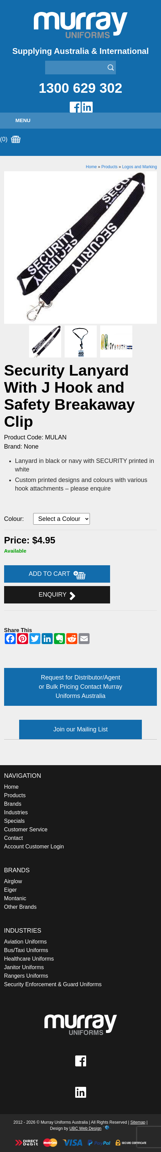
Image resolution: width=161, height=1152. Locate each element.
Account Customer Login (34, 846)
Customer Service (26, 829)
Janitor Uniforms (24, 967)
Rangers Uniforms (26, 976)
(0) (10, 139)
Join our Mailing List (80, 729)
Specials (14, 821)
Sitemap (137, 1122)
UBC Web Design (85, 1128)
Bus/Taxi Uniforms (26, 950)
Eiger (10, 890)
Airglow (13, 881)
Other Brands (20, 907)
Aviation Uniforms (25, 942)
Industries (16, 812)
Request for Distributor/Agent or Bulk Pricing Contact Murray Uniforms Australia (80, 686)
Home (91, 166)
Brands (13, 804)
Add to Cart (57, 574)
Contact (13, 838)
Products (109, 166)
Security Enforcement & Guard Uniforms (53, 984)
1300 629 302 (80, 88)
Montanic (15, 898)
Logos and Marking (139, 166)
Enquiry (57, 595)
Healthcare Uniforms (29, 959)
